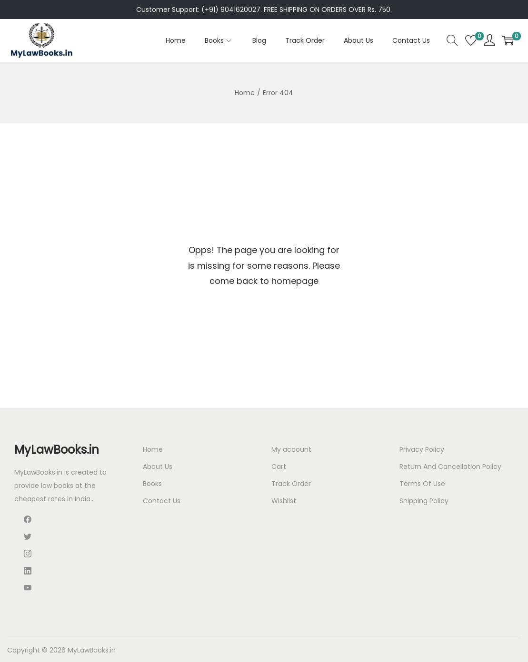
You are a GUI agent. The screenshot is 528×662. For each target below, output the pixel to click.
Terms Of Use (422, 483)
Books (152, 483)
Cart (278, 466)
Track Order (291, 483)
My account (291, 449)
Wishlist (283, 501)
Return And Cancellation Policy (450, 466)
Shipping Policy (423, 501)
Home (245, 92)
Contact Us (161, 501)
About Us (157, 466)
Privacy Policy (421, 449)
